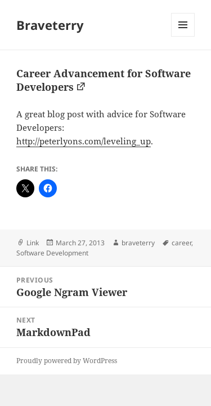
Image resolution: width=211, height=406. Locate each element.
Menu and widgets (183, 36)
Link (32, 243)
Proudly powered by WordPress (66, 360)
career (181, 243)
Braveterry (50, 24)
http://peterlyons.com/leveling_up (83, 141)
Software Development (52, 253)
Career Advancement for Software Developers (103, 80)
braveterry (138, 243)
